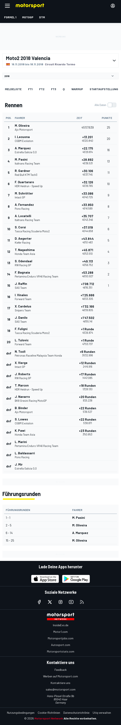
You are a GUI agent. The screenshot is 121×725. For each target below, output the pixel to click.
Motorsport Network (48, 718)
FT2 (42, 89)
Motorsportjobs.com (60, 638)
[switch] (105, 105)
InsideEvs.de (60, 625)
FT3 (53, 89)
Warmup (77, 89)
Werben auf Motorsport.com (60, 676)
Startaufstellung (104, 89)
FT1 (30, 89)
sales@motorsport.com (60, 689)
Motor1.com (60, 631)
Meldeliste (13, 89)
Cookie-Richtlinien (49, 712)
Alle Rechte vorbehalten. (80, 718)
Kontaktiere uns (60, 683)
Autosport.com (60, 645)
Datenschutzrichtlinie (76, 712)
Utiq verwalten (102, 712)
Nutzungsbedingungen (20, 712)
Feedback (61, 669)
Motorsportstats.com (60, 651)
